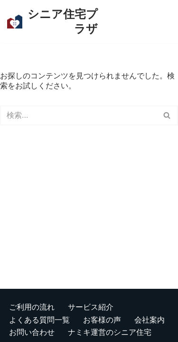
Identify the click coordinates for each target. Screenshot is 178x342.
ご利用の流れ (32, 307)
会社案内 (149, 319)
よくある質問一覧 (39, 319)
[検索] (162, 21)
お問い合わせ (32, 332)
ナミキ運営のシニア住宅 (109, 332)
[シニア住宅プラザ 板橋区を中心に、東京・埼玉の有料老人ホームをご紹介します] (52, 21)
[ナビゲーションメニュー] (133, 21)
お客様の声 (102, 319)
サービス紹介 (90, 307)
